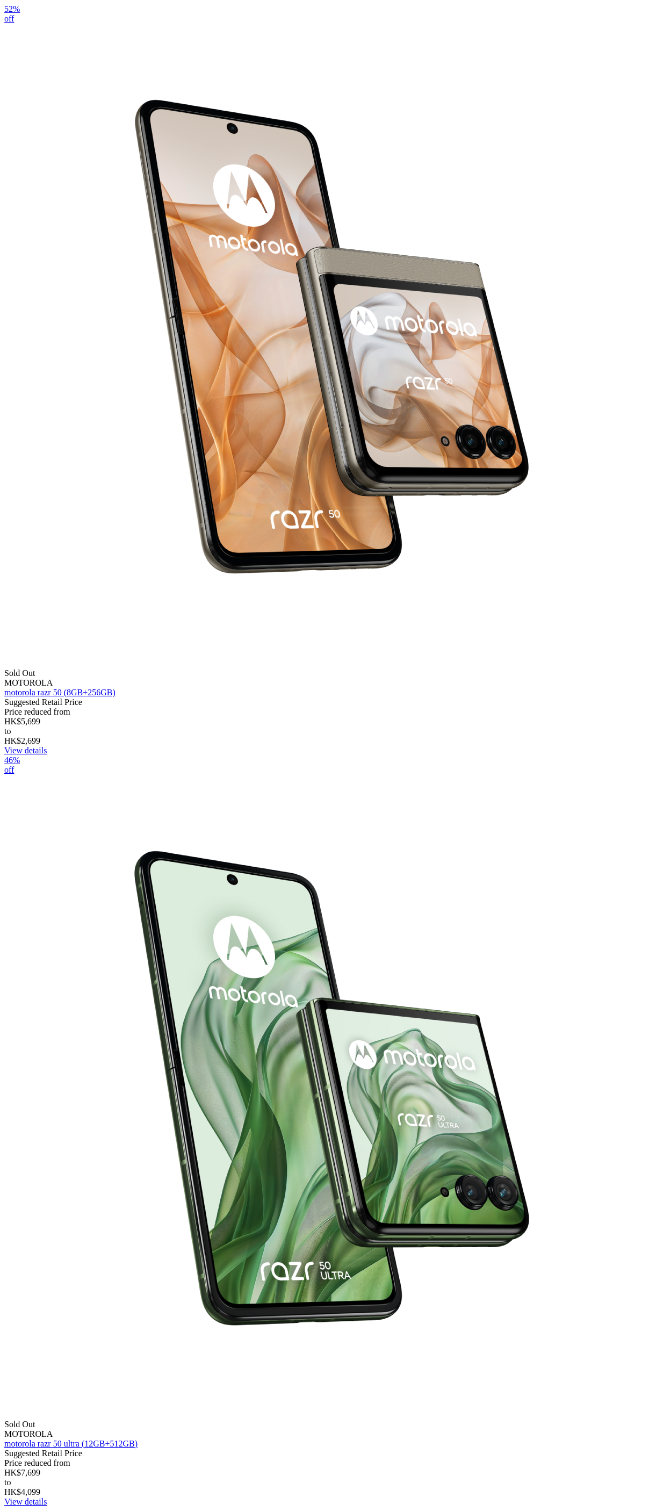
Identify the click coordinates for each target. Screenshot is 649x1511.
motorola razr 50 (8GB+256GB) (60, 692)
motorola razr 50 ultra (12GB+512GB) (71, 1443)
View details (25, 750)
